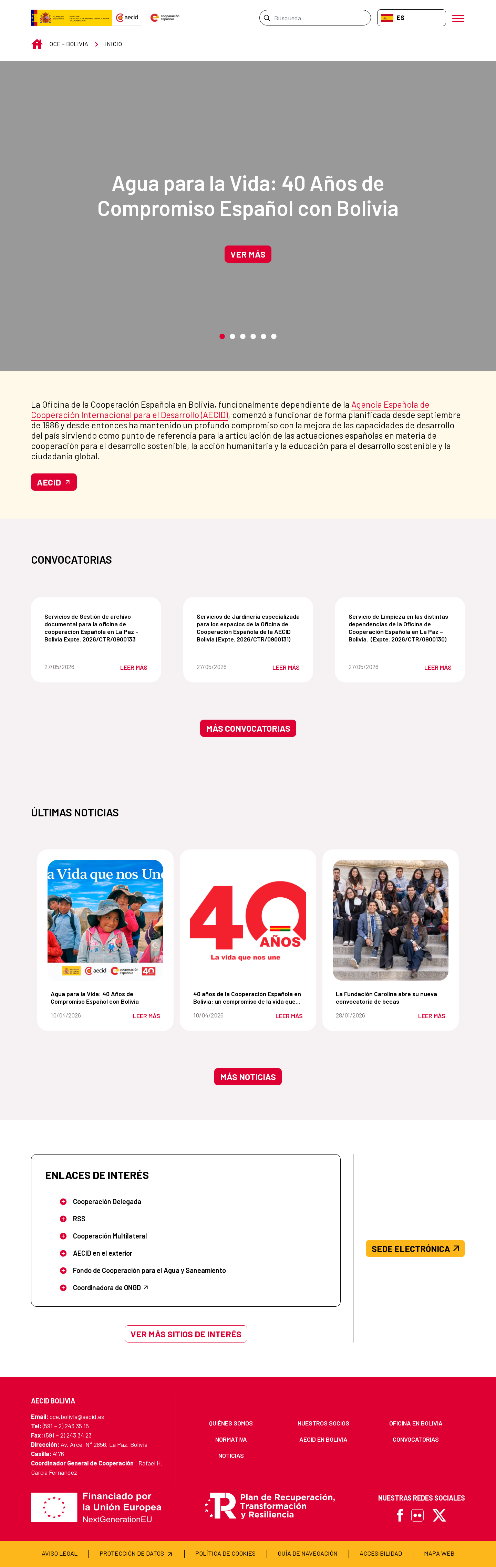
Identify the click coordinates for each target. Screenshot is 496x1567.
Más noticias (248, 1077)
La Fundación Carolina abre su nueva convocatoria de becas (391, 997)
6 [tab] (273, 336)
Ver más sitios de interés (186, 1334)
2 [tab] (232, 336)
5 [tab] (263, 336)
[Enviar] (266, 17)
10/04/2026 (77, 1015)
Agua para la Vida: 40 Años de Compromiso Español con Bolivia (248, 195)
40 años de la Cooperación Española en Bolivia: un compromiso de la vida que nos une (249, 997)
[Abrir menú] (458, 18)
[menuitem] (231, 1423)
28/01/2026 (362, 1015)
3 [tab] (242, 336)
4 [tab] (253, 336)
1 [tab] (222, 336)
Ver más (248, 254)
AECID (54, 482)
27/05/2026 (70, 666)
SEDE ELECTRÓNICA (415, 1248)
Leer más (133, 667)
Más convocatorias (248, 728)
